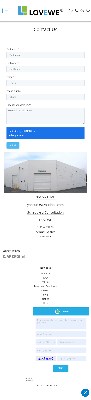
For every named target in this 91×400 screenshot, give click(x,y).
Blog (45, 294)
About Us (45, 273)
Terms (21, 135)
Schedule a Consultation (45, 212)
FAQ (45, 277)
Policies (45, 281)
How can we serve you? (18, 105)
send (60, 368)
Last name (12, 63)
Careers (45, 290)
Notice (45, 298)
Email (10, 77)
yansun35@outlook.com (45, 205)
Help (45, 303)
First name (12, 49)
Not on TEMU (46, 197)
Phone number (13, 91)
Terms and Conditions (45, 286)
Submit (13, 145)
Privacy (12, 135)
